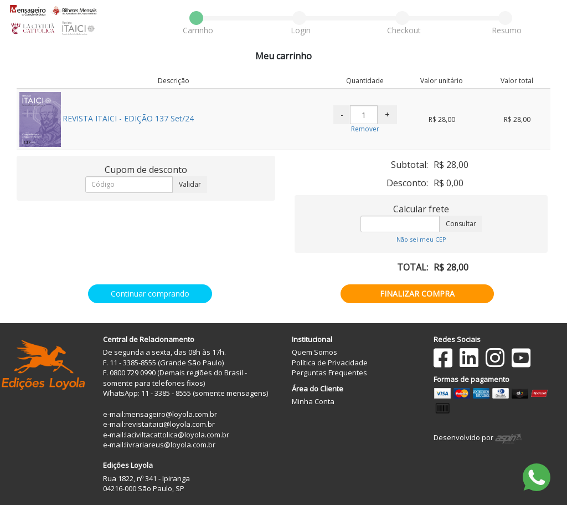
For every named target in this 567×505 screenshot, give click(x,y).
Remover (365, 129)
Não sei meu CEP (421, 239)
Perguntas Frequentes (329, 373)
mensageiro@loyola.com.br (171, 414)
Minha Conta (313, 401)
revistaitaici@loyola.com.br (170, 424)
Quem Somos (314, 352)
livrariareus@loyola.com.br (170, 445)
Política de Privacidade (330, 363)
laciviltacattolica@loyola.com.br (177, 435)
